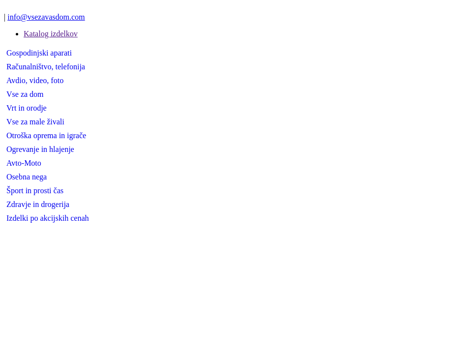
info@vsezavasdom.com (46, 17)
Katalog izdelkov (51, 34)
